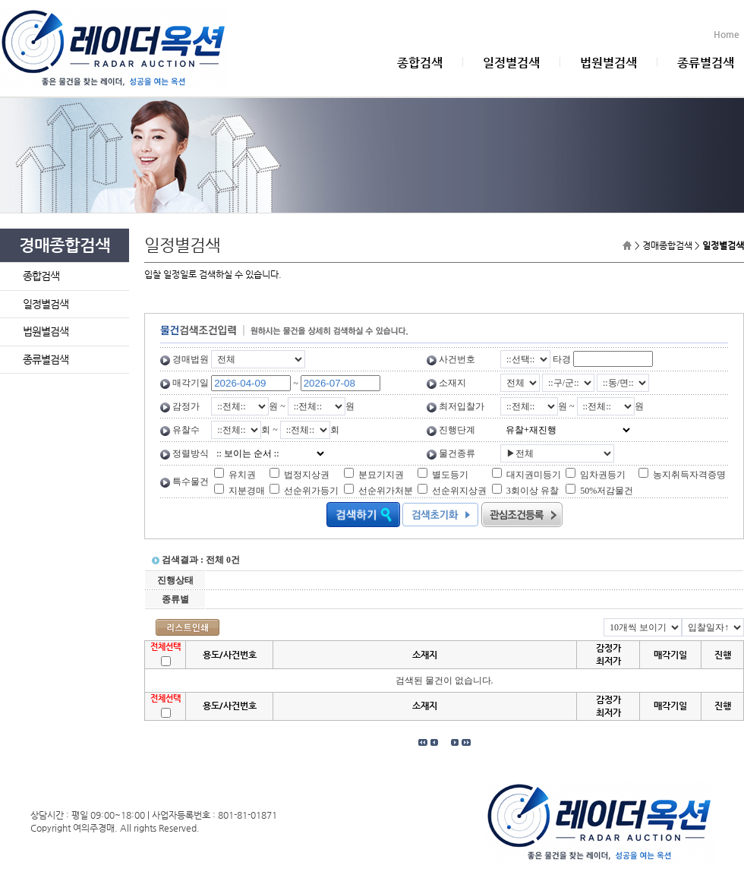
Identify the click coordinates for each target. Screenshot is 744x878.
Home (729, 34)
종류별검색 (705, 62)
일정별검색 (511, 62)
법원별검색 (608, 62)
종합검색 (420, 62)
